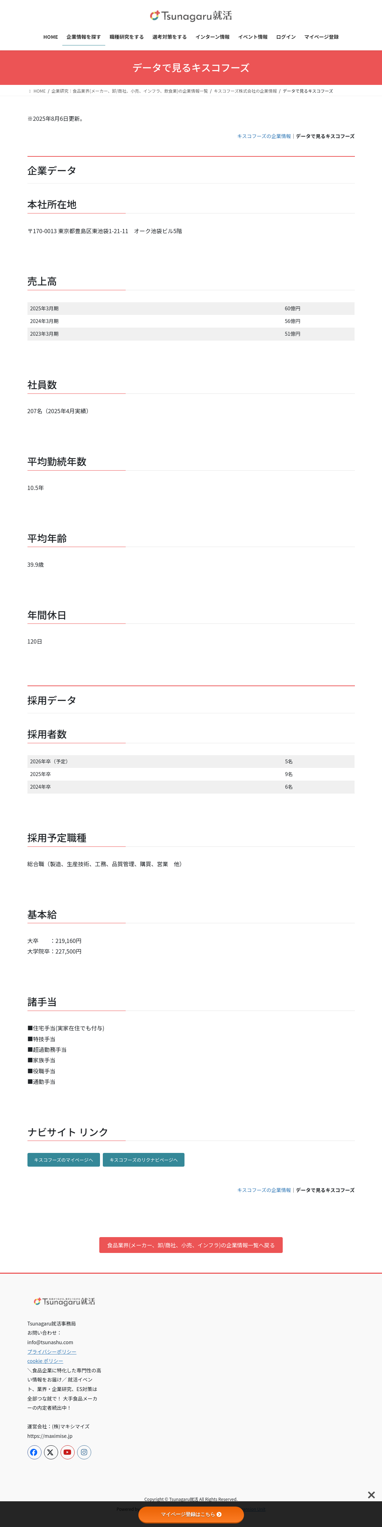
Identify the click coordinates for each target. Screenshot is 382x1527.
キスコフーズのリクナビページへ (143, 1159)
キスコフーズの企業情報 (264, 135)
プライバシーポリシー (52, 1351)
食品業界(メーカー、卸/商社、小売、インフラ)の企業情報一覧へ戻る (191, 1245)
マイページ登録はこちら (191, 1514)
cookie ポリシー (45, 1361)
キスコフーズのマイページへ (63, 1159)
